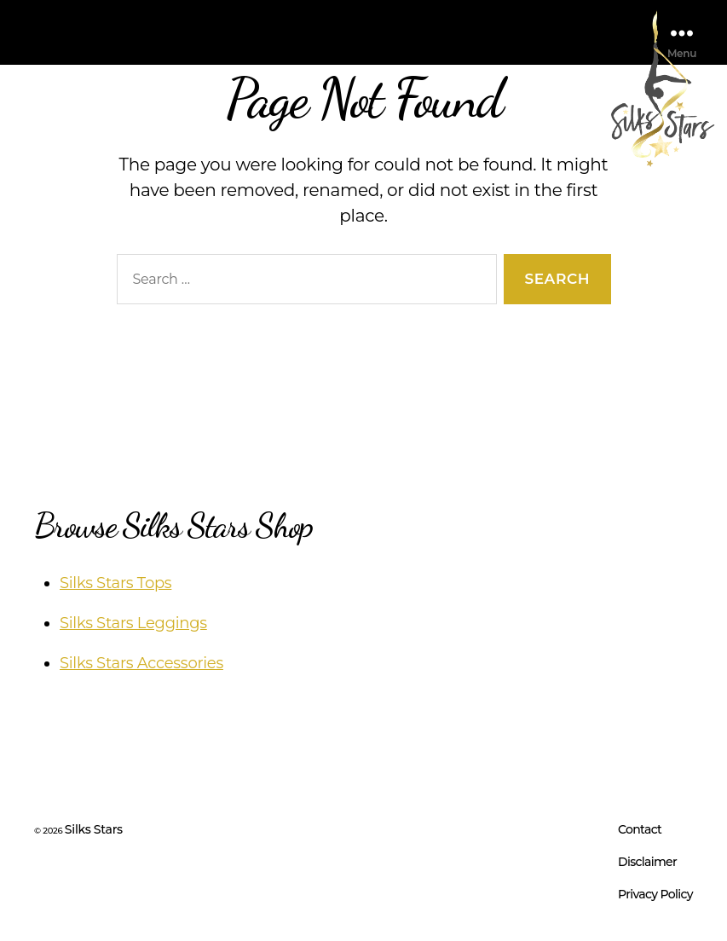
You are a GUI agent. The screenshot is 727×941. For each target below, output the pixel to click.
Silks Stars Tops (115, 583)
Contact (639, 829)
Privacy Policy (655, 894)
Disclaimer (647, 861)
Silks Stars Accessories (141, 663)
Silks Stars (94, 829)
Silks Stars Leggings (133, 623)
